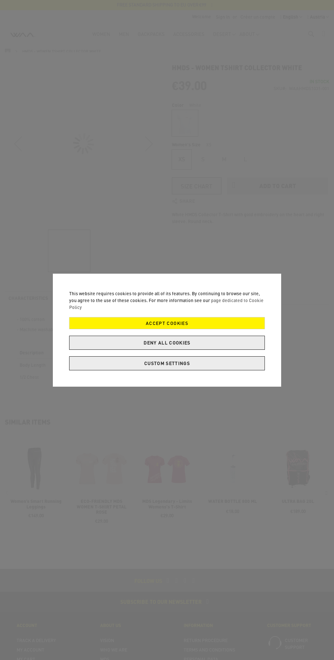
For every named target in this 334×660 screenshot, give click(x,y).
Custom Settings (167, 363)
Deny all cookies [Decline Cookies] (167, 343)
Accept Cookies (167, 323)
